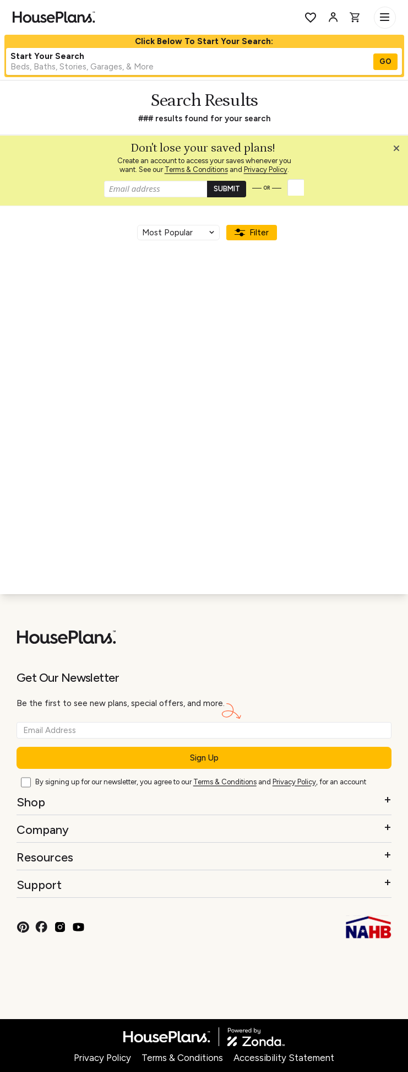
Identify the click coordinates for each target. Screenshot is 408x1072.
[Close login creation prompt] (400, 151)
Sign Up (204, 758)
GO (385, 61)
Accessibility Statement (283, 1057)
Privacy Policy (265, 169)
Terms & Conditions (196, 169)
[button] (399, 151)
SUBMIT (227, 189)
